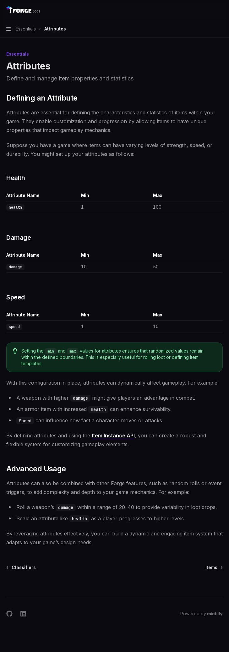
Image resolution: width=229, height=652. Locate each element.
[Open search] (209, 10)
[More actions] (221, 10)
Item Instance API (113, 435)
